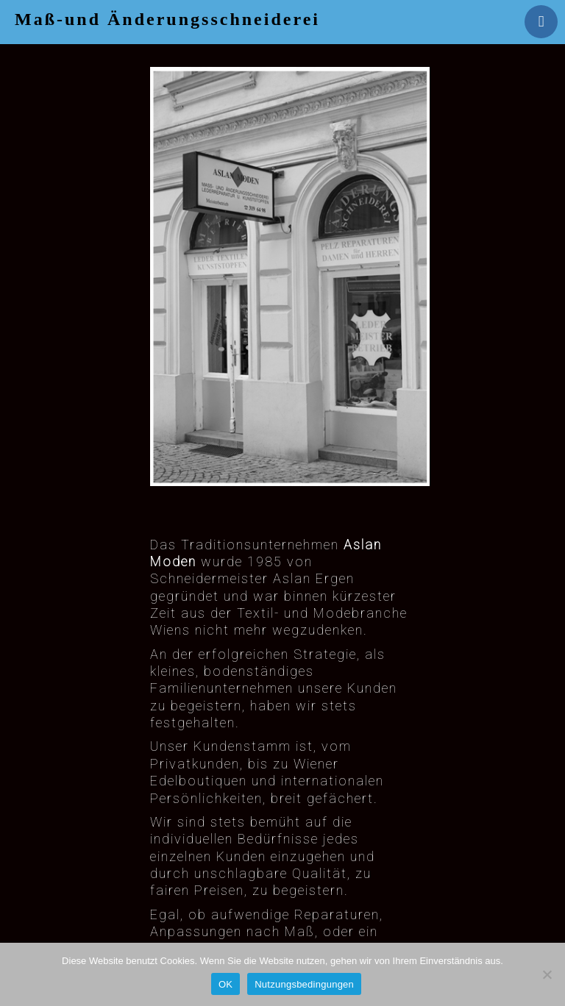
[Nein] (546, 974)
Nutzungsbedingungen (304, 984)
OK (225, 984)
